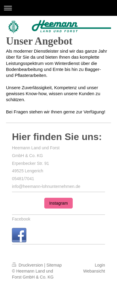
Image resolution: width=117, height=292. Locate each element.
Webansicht (94, 271)
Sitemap (54, 265)
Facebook (21, 219)
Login (100, 265)
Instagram (58, 203)
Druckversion (28, 265)
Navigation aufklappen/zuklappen (58, 7)
